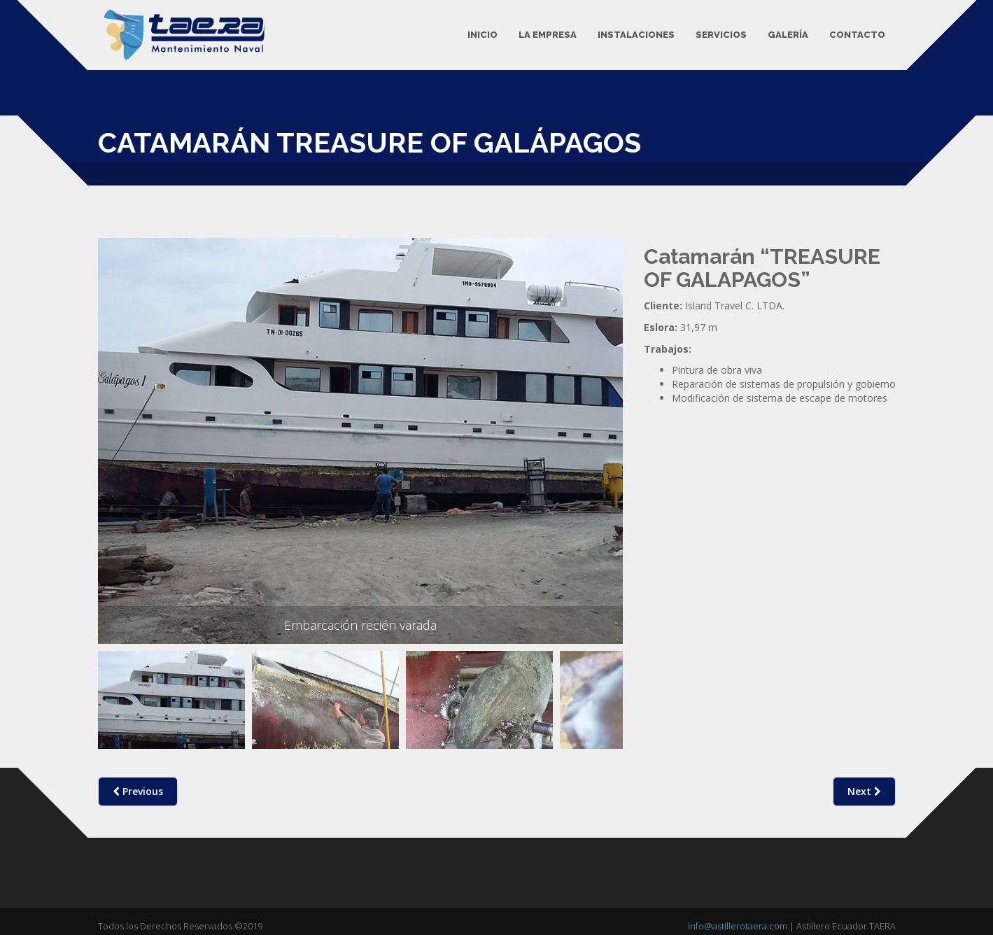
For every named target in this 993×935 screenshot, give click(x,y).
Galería (788, 34)
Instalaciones (636, 34)
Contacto (857, 34)
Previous (117, 710)
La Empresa (548, 34)
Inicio (482, 34)
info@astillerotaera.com (737, 926)
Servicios (721, 34)
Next (864, 791)
